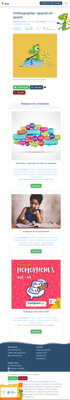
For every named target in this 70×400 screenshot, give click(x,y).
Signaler (19, 92)
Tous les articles (43, 350)
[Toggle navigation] (66, 3)
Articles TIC (41, 355)
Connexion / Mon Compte (51, 3)
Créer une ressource (17, 353)
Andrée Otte (17, 29)
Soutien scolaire (16, 368)
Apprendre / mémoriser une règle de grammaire (36, 163)
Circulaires (41, 358)
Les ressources (14, 350)
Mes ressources (15, 355)
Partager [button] (36, 87)
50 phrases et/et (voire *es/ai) (36, 312)
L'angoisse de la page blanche (36, 231)
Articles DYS (41, 353)
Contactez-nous (15, 365)
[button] (45, 87)
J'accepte (12, 378)
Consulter (36, 186)
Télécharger (21, 87)
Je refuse (22, 378)
